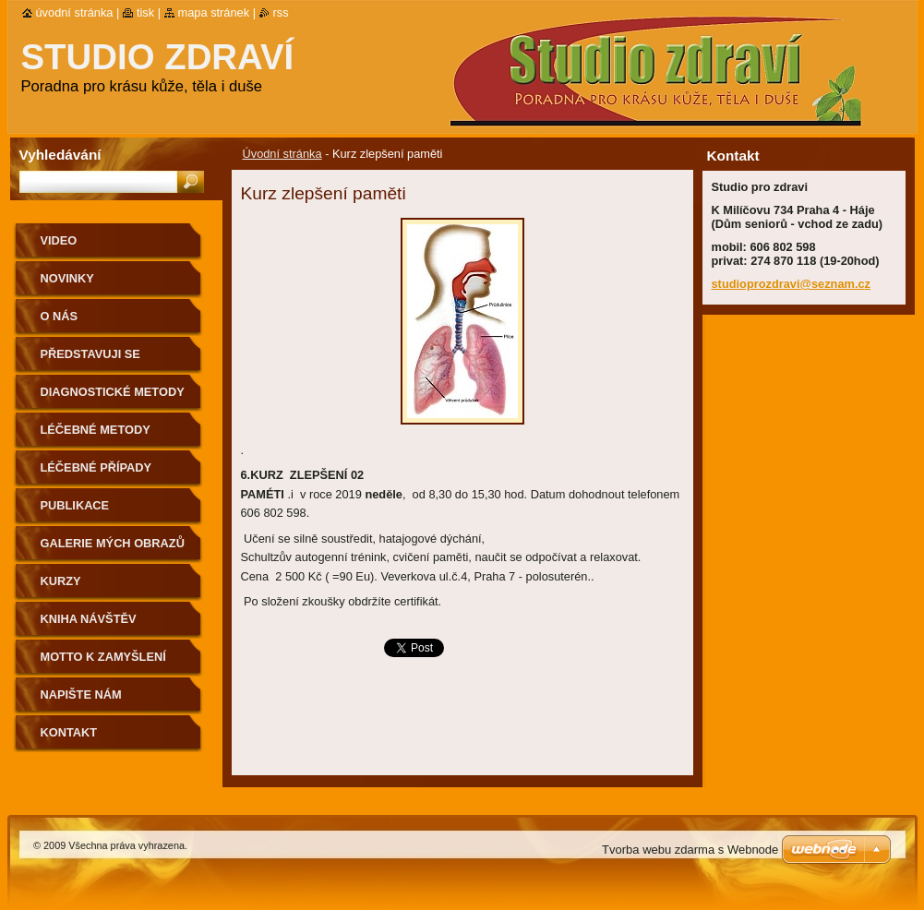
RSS (281, 12)
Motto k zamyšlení (103, 657)
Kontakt (69, 732)
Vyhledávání (60, 154)
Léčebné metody (95, 430)
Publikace (75, 505)
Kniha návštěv (89, 619)
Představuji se (90, 354)
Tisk (145, 12)
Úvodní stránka (282, 154)
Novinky (67, 278)
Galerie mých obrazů (113, 543)
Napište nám (81, 694)
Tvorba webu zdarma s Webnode (690, 849)
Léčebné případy (96, 467)
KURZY (61, 581)
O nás (59, 316)
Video (59, 240)
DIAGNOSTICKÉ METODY (113, 392)
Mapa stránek (214, 12)
